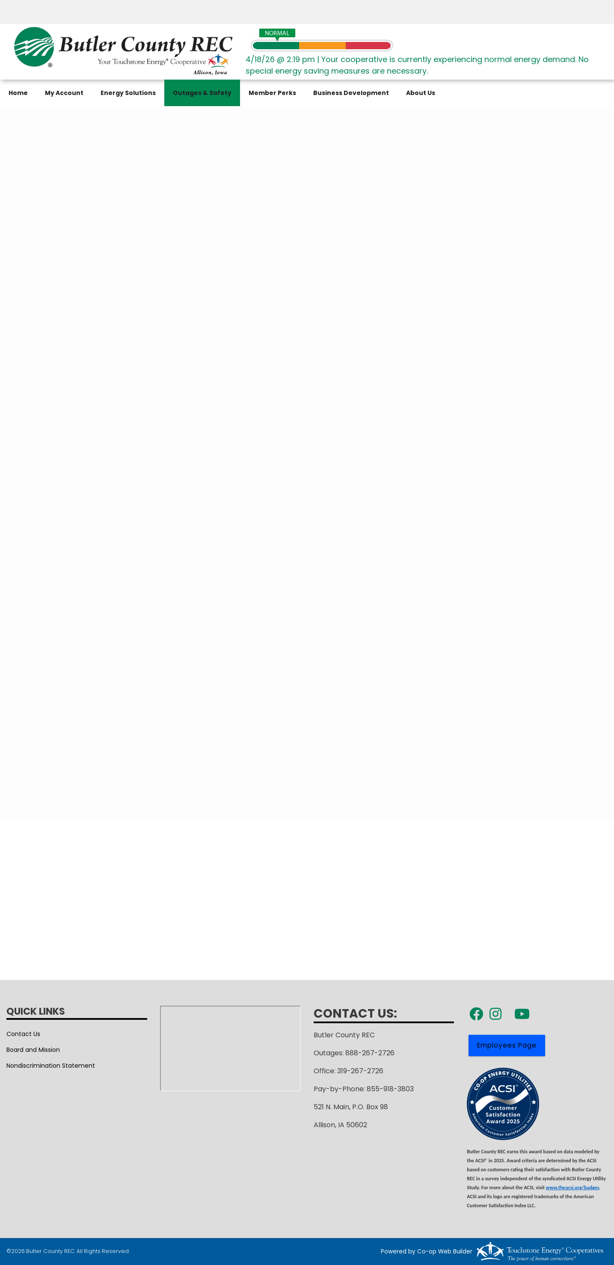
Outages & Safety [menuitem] (202, 93)
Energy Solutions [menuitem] (128, 93)
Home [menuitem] (18, 93)
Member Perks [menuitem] (272, 93)
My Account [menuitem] (64, 93)
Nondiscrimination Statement (50, 1065)
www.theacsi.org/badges (572, 1188)
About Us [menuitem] (420, 93)
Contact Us (23, 1034)
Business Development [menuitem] (351, 93)
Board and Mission (33, 1049)
